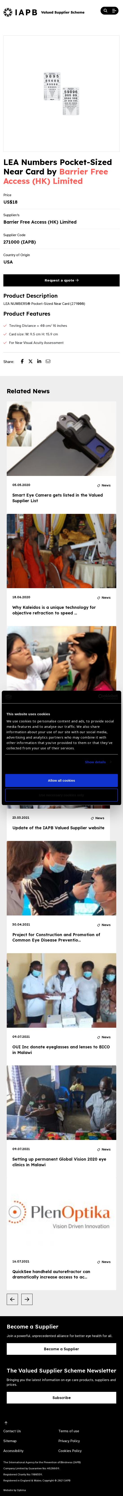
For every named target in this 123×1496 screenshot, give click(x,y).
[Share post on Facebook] (24, 362)
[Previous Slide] (12, 1299)
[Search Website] (105, 11)
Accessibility (13, 1451)
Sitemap (10, 1441)
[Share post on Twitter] (32, 362)
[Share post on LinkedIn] (41, 362)
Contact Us (12, 1431)
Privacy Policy (69, 1441)
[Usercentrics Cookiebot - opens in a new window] (98, 697)
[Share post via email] (50, 362)
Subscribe (62, 1397)
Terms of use (68, 1431)
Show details (95, 762)
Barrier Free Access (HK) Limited (55, 176)
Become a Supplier (61, 1349)
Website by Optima (14, 1490)
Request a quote (62, 280)
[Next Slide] (27, 1299)
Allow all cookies (61, 780)
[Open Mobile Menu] (114, 11)
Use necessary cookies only (61, 795)
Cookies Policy (69, 1451)
